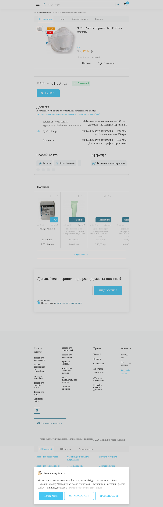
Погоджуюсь (51, 495)
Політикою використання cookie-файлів (89, 487)
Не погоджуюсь (79, 496)
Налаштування (110, 496)
